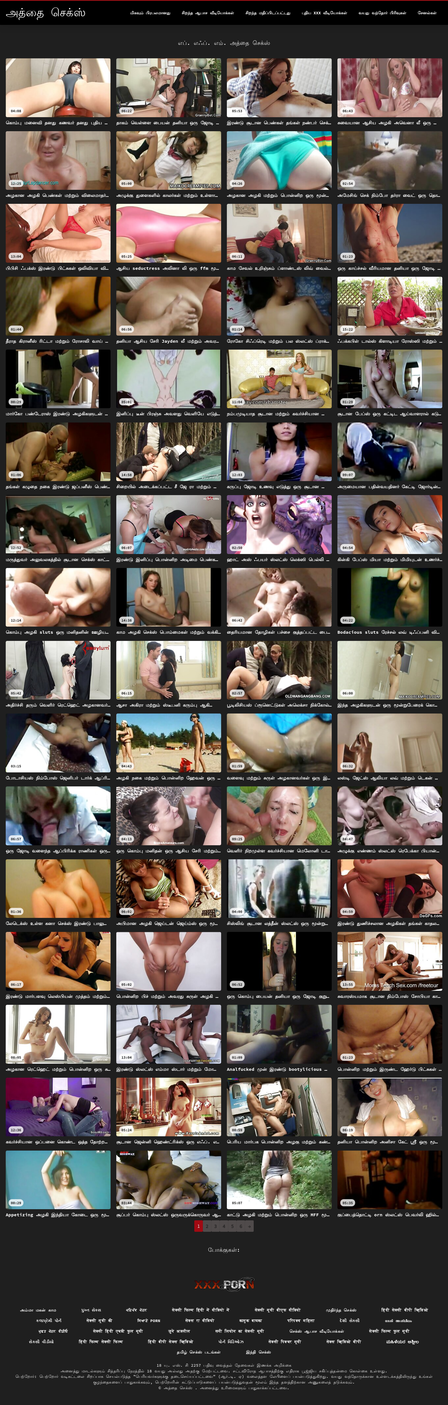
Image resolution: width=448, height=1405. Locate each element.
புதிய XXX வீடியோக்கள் (324, 12)
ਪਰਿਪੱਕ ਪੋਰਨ (136, 1310)
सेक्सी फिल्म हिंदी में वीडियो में (200, 1310)
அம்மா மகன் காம (38, 1310)
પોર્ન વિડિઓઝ (230, 1341)
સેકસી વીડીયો (41, 1341)
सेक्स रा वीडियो (199, 1320)
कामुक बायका (250, 1320)
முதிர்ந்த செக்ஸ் (341, 1310)
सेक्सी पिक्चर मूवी (285, 1341)
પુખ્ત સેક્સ (91, 1310)
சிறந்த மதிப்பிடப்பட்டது (267, 12)
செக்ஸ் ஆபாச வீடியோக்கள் (316, 1331)
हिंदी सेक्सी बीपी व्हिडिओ (404, 1310)
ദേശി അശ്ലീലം (398, 1320)
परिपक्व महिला (301, 1320)
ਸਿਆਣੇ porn (148, 1320)
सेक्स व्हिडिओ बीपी (344, 1341)
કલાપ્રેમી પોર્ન (48, 1320)
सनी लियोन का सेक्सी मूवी (239, 1331)
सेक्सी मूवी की (100, 1320)
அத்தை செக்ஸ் (179, 1387)
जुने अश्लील (179, 1331)
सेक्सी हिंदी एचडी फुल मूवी (118, 1331)
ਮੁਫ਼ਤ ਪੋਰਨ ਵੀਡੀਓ (53, 1331)
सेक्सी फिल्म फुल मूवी (389, 1331)
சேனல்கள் (427, 12)
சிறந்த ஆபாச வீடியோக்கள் (208, 12)
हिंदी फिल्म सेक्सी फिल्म (101, 1341)
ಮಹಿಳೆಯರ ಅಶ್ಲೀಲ (402, 1341)
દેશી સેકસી (350, 1320)
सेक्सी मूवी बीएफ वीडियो (278, 1310)
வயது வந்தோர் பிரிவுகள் (382, 12)
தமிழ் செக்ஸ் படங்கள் (199, 1352)
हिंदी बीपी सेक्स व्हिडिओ (170, 1341)
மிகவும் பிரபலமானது (150, 12)
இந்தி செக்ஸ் (258, 1352)
